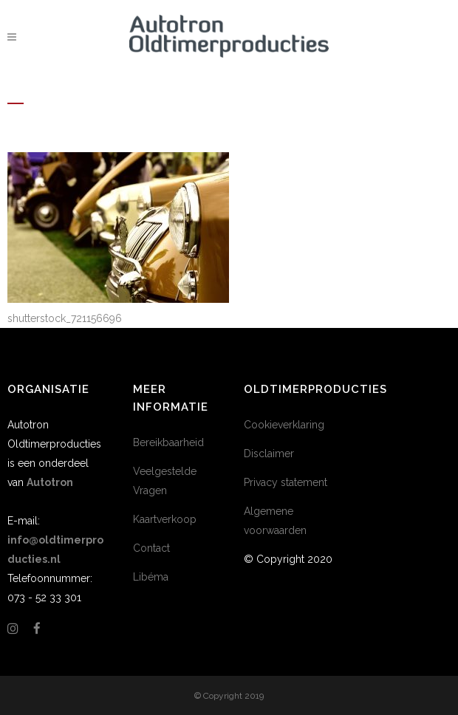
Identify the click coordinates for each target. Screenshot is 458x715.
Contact (151, 548)
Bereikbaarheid (168, 442)
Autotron (50, 482)
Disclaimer (269, 453)
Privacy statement (285, 482)
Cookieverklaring (284, 425)
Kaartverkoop (164, 519)
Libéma (150, 577)
